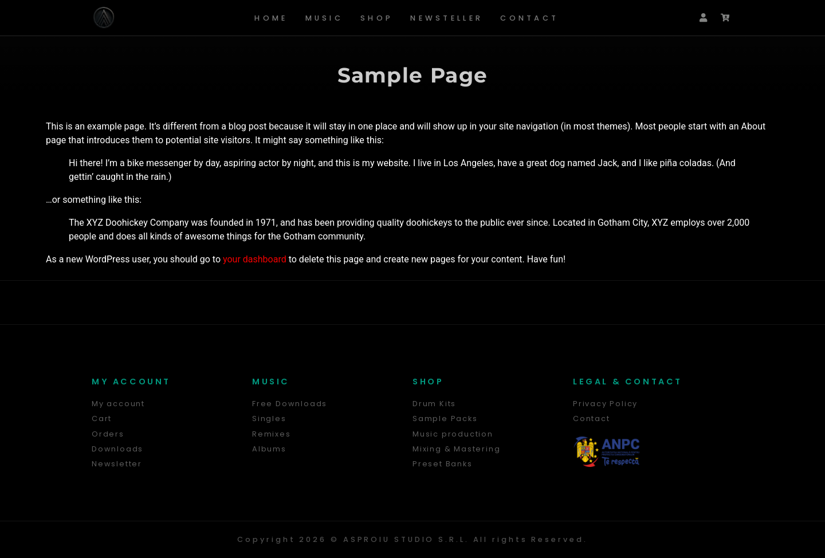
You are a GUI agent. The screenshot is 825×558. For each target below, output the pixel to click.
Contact (529, 18)
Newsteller (446, 18)
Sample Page (412, 75)
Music (324, 18)
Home (271, 18)
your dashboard (254, 259)
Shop (376, 18)
